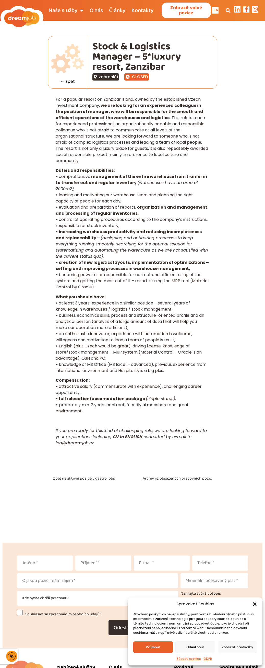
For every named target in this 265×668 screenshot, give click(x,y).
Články (117, 10)
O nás (96, 10)
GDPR (207, 658)
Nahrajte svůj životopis (200, 594)
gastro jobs (105, 479)
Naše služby (66, 10)
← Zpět (67, 82)
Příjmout (153, 647)
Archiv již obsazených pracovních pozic (177, 479)
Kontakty (142, 10)
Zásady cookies (188, 658)
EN (216, 10)
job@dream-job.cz (75, 443)
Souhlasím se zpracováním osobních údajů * (63, 615)
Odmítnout (195, 647)
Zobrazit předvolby (237, 647)
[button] (254, 604)
